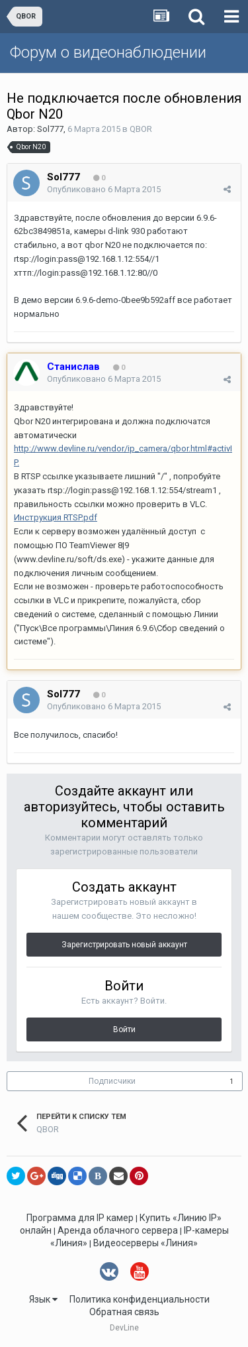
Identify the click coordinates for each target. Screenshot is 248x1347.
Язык (43, 1299)
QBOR (141, 129)
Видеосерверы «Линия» (145, 1243)
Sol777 (50, 129)
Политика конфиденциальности (139, 1299)
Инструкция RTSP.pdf (55, 517)
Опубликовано (104, 189)
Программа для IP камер (80, 1217)
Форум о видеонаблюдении (108, 52)
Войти (124, 1029)
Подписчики (112, 1081)
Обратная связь (124, 1312)
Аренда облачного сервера (118, 1230)
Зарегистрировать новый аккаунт (124, 944)
